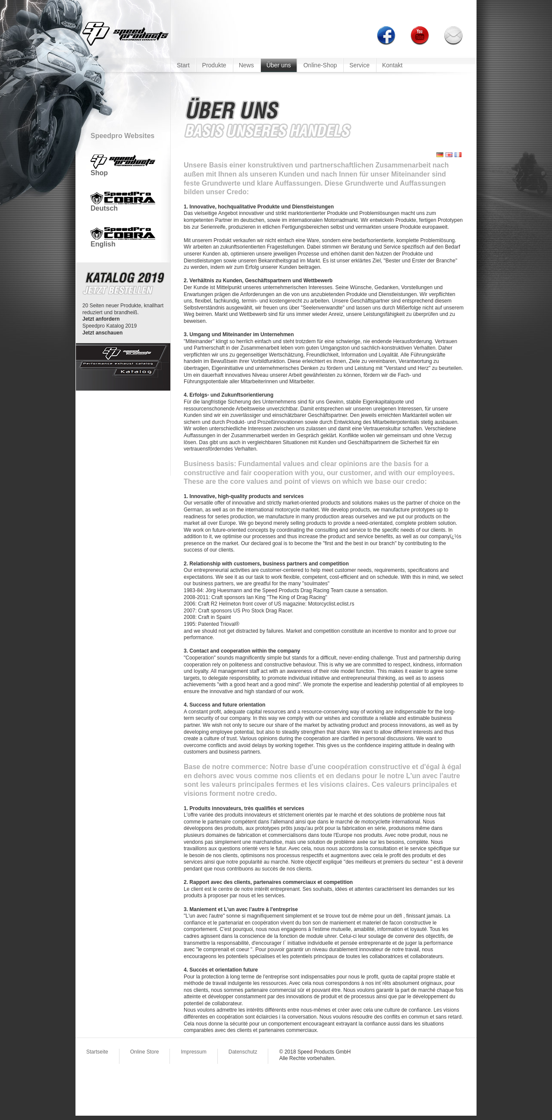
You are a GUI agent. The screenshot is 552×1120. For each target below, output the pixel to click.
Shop (123, 170)
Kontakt (392, 65)
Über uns (279, 65)
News (246, 65)
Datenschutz (243, 1052)
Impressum (193, 1052)
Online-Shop (320, 65)
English (123, 240)
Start (183, 65)
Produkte (214, 65)
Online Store (144, 1052)
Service (359, 65)
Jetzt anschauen (102, 333)
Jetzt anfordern (101, 319)
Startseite (97, 1052)
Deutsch (123, 205)
